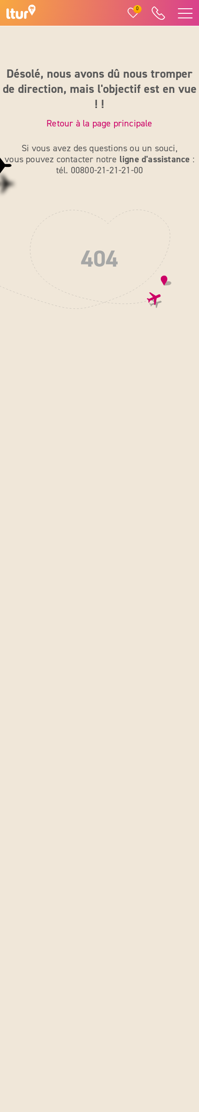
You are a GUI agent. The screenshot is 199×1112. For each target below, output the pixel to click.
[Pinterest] (134, 1045)
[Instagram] (134, 1021)
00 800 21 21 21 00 (53, 597)
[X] (112, 1045)
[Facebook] (112, 1021)
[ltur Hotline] (158, 13)
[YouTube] (156, 1021)
